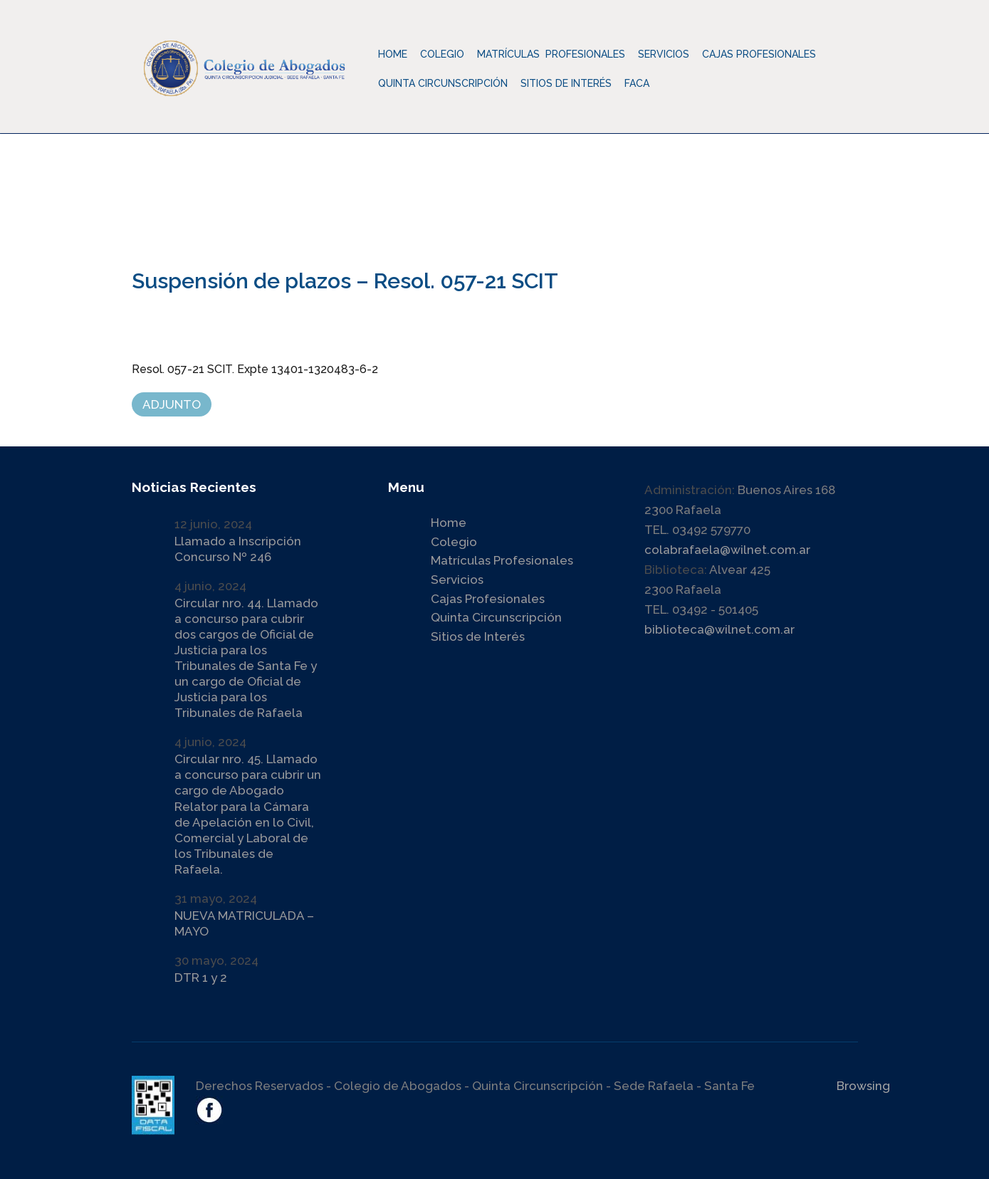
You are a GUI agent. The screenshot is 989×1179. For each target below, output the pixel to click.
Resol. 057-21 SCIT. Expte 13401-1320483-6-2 (255, 369)
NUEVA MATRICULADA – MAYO (244, 923)
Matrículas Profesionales (502, 560)
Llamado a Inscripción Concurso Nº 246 (237, 549)
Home (392, 54)
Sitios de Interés (566, 83)
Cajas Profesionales (488, 599)
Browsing (863, 1086)
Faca (636, 83)
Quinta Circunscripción (443, 83)
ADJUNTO (171, 404)
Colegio (454, 542)
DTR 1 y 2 (200, 977)
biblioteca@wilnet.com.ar (719, 629)
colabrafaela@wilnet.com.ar (727, 550)
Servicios (457, 579)
